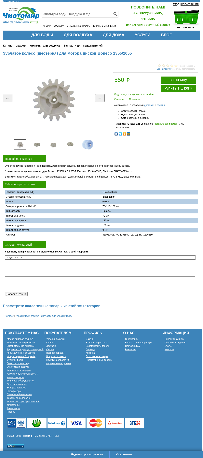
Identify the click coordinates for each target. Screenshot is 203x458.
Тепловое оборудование (20, 380)
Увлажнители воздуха (45, 45)
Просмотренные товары (99, 360)
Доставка (51, 346)
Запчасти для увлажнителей (83, 45)
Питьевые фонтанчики (19, 394)
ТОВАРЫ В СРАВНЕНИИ (104, 26)
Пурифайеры (14, 391)
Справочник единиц (175, 342)
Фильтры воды (15, 360)
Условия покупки (55, 339)
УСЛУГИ (142, 35)
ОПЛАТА (47, 26)
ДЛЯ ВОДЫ (42, 35)
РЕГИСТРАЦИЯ (190, 4)
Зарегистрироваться (97, 342)
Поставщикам (132, 346)
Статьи (168, 346)
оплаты (161, 105)
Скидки (50, 349)
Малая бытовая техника (20, 339)
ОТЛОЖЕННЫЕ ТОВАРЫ (78, 26)
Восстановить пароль (97, 346)
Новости (169, 349)
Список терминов (174, 339)
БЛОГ (166, 35)
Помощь (90, 349)
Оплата (50, 342)
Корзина (90, 352)
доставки (149, 105)
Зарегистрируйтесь (166, 69)
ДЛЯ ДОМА (113, 35)
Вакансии (130, 349)
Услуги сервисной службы (21, 356)
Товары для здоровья (19, 398)
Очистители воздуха (18, 366)
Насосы (11, 411)
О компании (131, 339)
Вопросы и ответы (56, 356)
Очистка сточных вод (18, 363)
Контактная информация (138, 342)
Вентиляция (13, 408)
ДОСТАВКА (59, 26)
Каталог (9, 316)
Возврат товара (54, 352)
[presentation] (35, 284)
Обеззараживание (17, 384)
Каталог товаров (14, 45)
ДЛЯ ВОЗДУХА (78, 35)
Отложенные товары (97, 356)
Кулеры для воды (16, 387)
